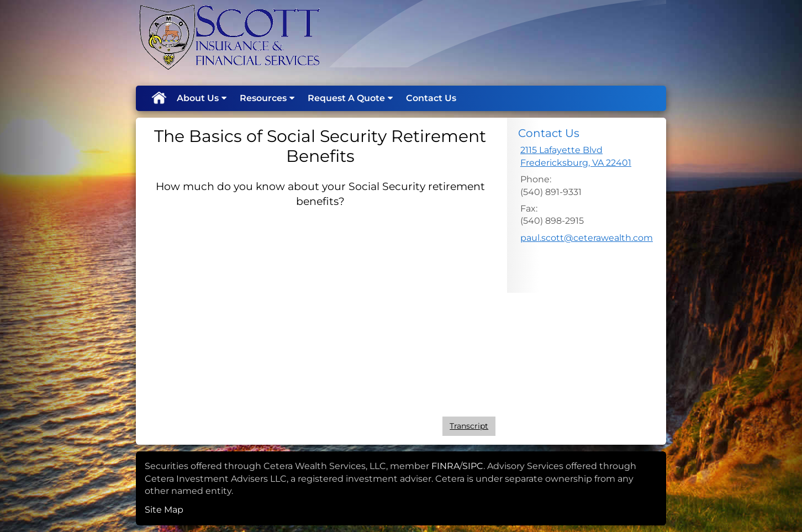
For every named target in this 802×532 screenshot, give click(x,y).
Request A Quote (346, 98)
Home (158, 98)
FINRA (445, 466)
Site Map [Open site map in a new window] (164, 509)
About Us (198, 98)
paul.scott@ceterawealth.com (586, 238)
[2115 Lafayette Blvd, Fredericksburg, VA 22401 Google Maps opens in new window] (575, 156)
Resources (263, 98)
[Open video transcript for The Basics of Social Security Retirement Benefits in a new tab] (468, 426)
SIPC (472, 466)
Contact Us (431, 98)
